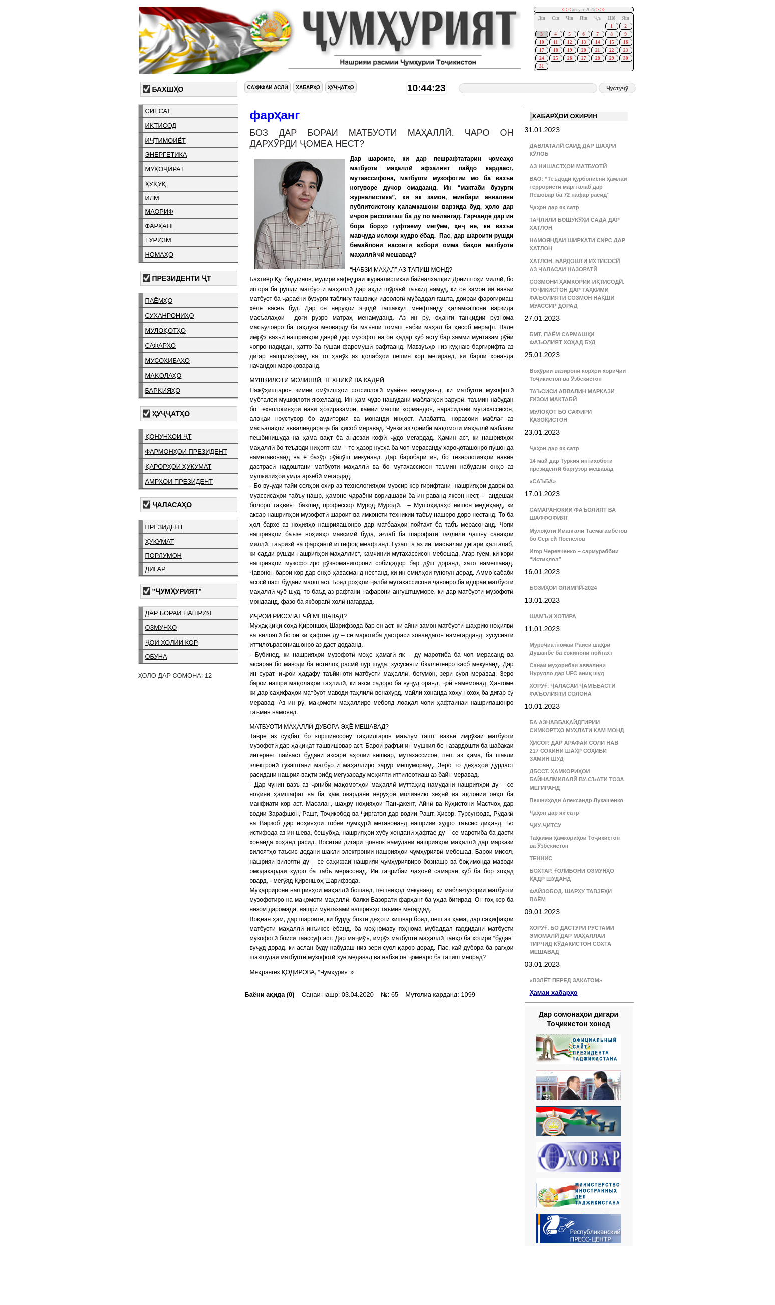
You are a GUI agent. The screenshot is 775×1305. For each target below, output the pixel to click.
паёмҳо (159, 300)
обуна (156, 656)
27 (583, 58)
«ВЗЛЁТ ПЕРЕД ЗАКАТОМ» (566, 980)
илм (152, 198)
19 (569, 50)
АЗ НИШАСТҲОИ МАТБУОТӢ (568, 166)
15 (611, 42)
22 (611, 50)
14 (597, 42)
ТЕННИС (541, 858)
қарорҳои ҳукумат (178, 466)
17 (541, 50)
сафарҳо (160, 345)
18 (555, 50)
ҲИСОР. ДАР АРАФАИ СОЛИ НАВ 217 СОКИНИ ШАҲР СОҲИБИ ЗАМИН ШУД (574, 751)
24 (541, 58)
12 (569, 42)
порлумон (163, 555)
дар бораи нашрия (178, 613)
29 (611, 58)
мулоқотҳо (165, 330)
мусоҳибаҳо (167, 360)
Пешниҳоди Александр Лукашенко (576, 800)
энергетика (166, 154)
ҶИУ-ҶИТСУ (546, 825)
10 (541, 42)
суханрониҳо (169, 315)
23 (625, 50)
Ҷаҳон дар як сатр (554, 207)
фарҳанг (160, 226)
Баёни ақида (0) (269, 994)
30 (625, 58)
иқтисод (161, 125)
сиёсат (158, 111)
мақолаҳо (163, 375)
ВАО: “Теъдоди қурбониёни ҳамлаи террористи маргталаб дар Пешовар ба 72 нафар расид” (578, 187)
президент (164, 527)
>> (603, 9)
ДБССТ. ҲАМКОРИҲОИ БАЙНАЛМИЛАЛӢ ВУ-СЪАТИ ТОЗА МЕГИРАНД (577, 779)
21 (597, 50)
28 (597, 58)
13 (583, 42)
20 (583, 50)
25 (555, 58)
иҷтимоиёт (165, 140)
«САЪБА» (543, 481)
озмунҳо (161, 627)
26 (569, 58)
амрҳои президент (179, 481)
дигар (155, 569)
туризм (158, 240)
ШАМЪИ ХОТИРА (553, 616)
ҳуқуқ (155, 184)
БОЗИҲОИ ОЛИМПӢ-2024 (563, 588)
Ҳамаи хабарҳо (554, 992)
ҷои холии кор (171, 642)
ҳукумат (159, 541)
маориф (159, 211)
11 (555, 42)
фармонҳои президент (186, 451)
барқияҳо (163, 390)
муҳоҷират (164, 169)
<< (564, 9)
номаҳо (159, 254)
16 (625, 42)
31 (541, 66)
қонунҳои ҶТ (168, 436)
